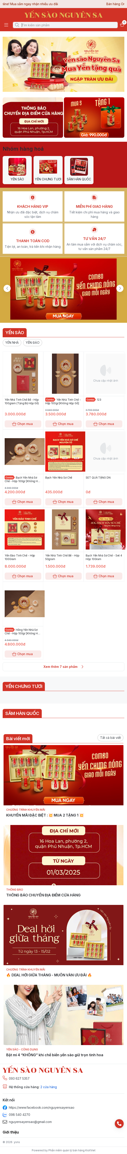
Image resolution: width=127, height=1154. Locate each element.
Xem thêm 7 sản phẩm (63, 666)
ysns (17, 1142)
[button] (12, 342)
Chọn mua (23, 423)
